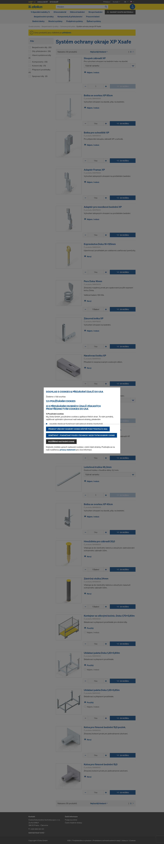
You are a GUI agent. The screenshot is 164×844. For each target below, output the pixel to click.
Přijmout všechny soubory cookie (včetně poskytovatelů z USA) (77, 429)
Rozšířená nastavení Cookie (61, 441)
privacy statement (68, 449)
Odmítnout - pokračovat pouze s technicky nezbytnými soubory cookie (81, 435)
